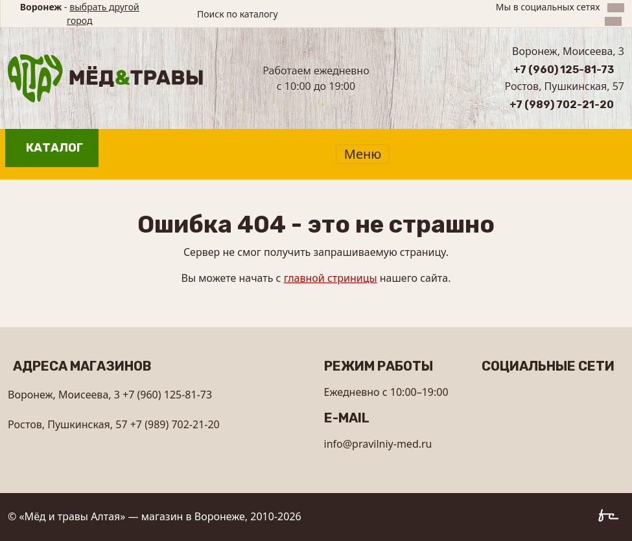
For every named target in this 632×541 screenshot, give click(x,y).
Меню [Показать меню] (362, 154)
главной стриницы (330, 278)
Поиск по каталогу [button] (237, 14)
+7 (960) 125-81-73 (563, 69)
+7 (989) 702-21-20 (561, 104)
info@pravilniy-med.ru (378, 444)
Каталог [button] (54, 148)
